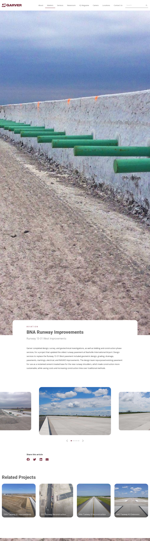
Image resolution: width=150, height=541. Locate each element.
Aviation (32, 327)
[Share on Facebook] (30, 459)
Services (60, 5)
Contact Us (118, 5)
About (40, 5)
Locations (106, 5)
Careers (96, 5)
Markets (50, 5)
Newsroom (71, 5)
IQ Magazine (84, 5)
